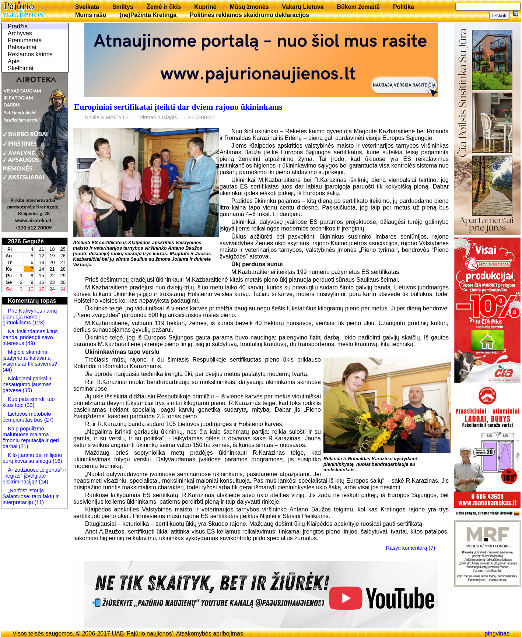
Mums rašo (90, 15)
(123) (38, 322)
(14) (42, 482)
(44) (7, 370)
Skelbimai (20, 68)
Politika (403, 7)
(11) (39, 502)
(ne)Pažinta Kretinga (147, 15)
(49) (29, 343)
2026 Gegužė (26, 241)
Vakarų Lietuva (302, 7)
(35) (26, 390)
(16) (56, 461)
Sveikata (87, 7)
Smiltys (122, 7)
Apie (14, 61)
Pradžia (18, 26)
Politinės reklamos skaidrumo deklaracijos (249, 15)
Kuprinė (205, 7)
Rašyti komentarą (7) (410, 548)
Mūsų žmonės (249, 7)
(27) (48, 420)
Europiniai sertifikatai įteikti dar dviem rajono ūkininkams (178, 107)
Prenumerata (25, 40)
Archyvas (20, 33)
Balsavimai (22, 47)
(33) (29, 405)
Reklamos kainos (30, 54)
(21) (22, 446)
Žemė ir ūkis (164, 7)
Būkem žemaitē (358, 7)
